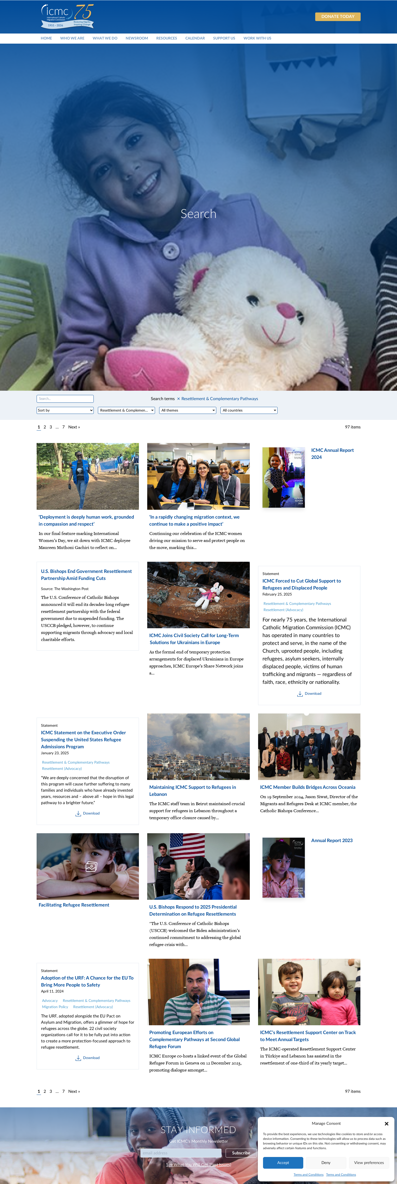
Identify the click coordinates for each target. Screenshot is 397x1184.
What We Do (105, 38)
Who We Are (72, 38)
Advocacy (50, 1001)
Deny (326, 1163)
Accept (283, 1163)
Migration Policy (55, 1007)
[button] (386, 1123)
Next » (74, 427)
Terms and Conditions (309, 1174)
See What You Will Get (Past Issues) (198, 1165)
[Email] (180, 1153)
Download (309, 694)
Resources (166, 38)
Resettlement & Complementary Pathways (297, 604)
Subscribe (241, 1153)
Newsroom (137, 38)
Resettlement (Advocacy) (283, 610)
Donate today (337, 17)
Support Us (224, 38)
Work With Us (257, 38)
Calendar (195, 38)
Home (46, 38)
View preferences (369, 1163)
